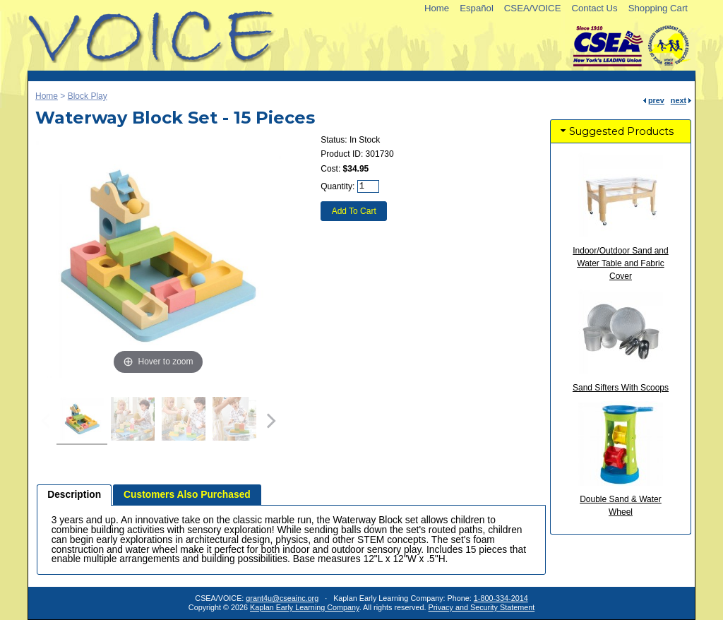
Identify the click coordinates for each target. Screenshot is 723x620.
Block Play (87, 96)
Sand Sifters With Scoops (621, 388)
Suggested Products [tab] (616, 131)
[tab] (74, 495)
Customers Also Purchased (187, 494)
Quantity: (337, 186)
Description (74, 494)
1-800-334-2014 (501, 598)
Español (477, 8)
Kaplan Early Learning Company (304, 607)
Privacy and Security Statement (482, 607)
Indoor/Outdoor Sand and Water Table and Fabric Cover (620, 263)
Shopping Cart (658, 8)
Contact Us (594, 8)
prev (656, 100)
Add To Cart (354, 211)
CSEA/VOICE (532, 8)
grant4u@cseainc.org (282, 598)
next (678, 100)
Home (436, 8)
